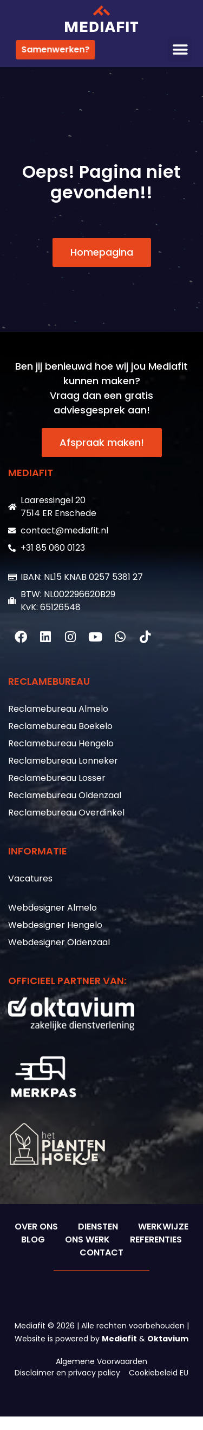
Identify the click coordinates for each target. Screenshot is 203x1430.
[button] (180, 49)
